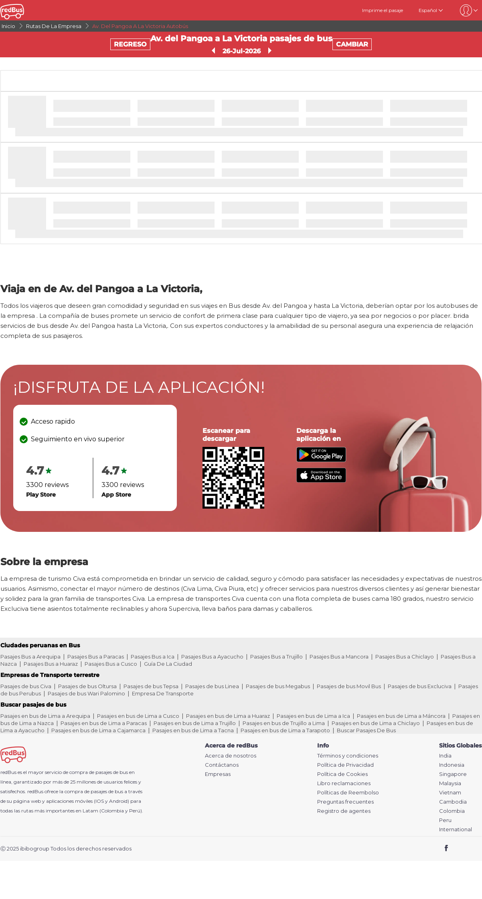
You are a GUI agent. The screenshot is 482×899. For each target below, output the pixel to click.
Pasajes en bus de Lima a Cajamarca (98, 730)
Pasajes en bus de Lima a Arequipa (45, 716)
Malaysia (450, 783)
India (445, 755)
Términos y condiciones (347, 755)
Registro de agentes (344, 811)
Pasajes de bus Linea (212, 686)
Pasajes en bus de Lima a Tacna (193, 730)
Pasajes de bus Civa (25, 686)
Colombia (452, 811)
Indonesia (451, 765)
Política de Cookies (342, 774)
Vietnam (450, 792)
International (455, 829)
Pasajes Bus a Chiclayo (404, 656)
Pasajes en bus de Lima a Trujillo (195, 723)
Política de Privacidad (345, 765)
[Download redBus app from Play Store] (321, 460)
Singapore (453, 774)
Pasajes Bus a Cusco (111, 664)
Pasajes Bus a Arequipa (30, 656)
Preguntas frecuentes (345, 801)
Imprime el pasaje (382, 10)
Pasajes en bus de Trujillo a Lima (284, 723)
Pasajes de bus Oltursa (87, 686)
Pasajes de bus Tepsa (151, 686)
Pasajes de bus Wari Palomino (86, 693)
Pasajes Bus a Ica (152, 656)
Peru (445, 820)
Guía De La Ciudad (168, 664)
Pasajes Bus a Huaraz (51, 664)
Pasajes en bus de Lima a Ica (313, 716)
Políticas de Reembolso (348, 792)
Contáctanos (222, 765)
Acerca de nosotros (230, 755)
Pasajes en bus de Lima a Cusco (138, 716)
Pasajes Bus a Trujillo (276, 656)
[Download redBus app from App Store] (321, 480)
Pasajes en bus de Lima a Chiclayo (376, 723)
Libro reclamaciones (344, 783)
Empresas (218, 774)
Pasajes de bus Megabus (278, 686)
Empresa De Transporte (163, 693)
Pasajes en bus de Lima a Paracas (104, 723)
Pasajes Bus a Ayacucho (212, 656)
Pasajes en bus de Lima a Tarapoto (285, 730)
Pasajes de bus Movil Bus (349, 686)
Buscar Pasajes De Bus (366, 730)
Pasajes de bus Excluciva (420, 686)
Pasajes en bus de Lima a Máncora (401, 716)
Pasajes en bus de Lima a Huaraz (228, 716)
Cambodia (453, 801)
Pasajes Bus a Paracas (95, 656)
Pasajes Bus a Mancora (339, 656)
